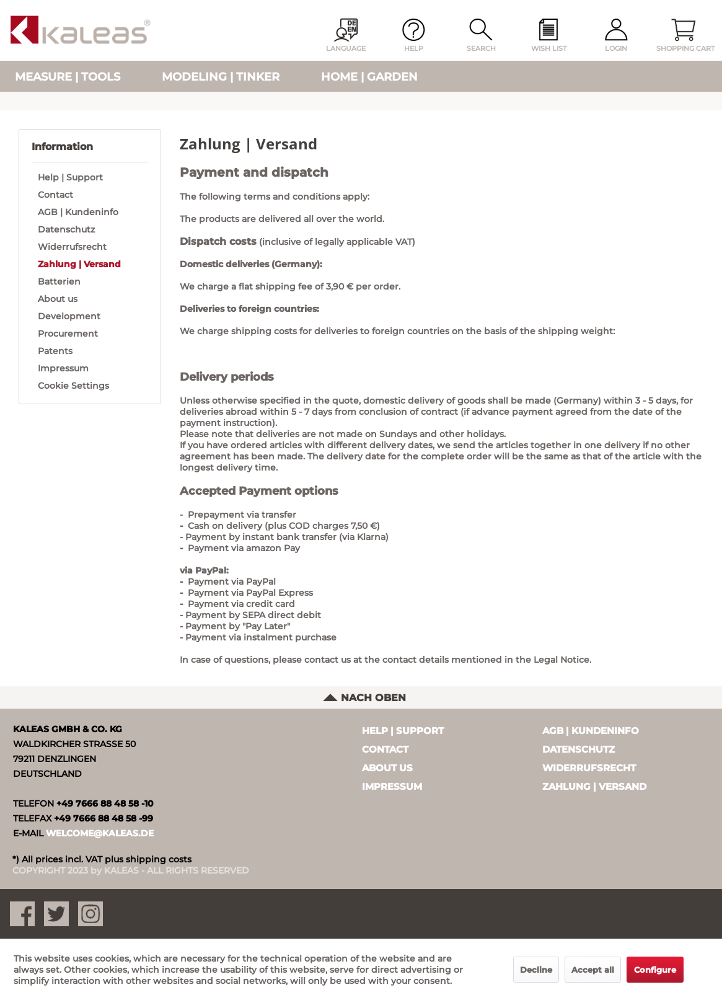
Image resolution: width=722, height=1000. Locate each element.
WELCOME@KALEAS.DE (100, 833)
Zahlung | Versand (79, 264)
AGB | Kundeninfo (78, 212)
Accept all (592, 970)
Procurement (68, 333)
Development (69, 316)
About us (57, 298)
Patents (55, 350)
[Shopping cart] (684, 36)
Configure (655, 970)
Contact (55, 194)
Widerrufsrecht (72, 246)
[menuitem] (548, 36)
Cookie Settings (73, 385)
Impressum (63, 368)
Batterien (59, 281)
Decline (536, 970)
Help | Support (70, 177)
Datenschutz (66, 229)
